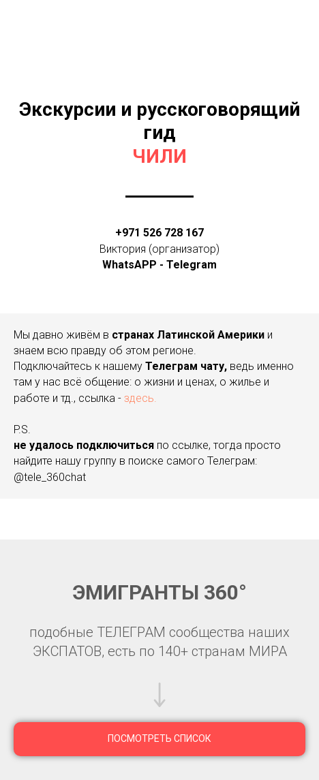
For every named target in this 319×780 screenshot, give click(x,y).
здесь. (140, 398)
